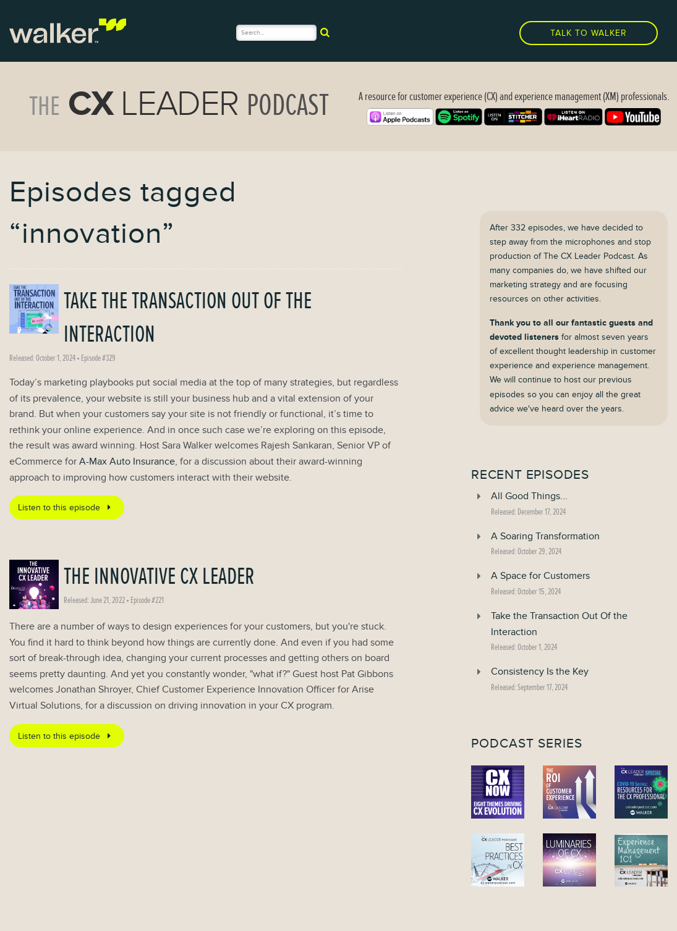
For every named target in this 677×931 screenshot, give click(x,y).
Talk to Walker (588, 33)
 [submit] (325, 32)
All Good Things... (529, 496)
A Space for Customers (540, 575)
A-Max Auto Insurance (127, 461)
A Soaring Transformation (545, 536)
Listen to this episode (66, 507)
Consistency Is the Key (540, 671)
